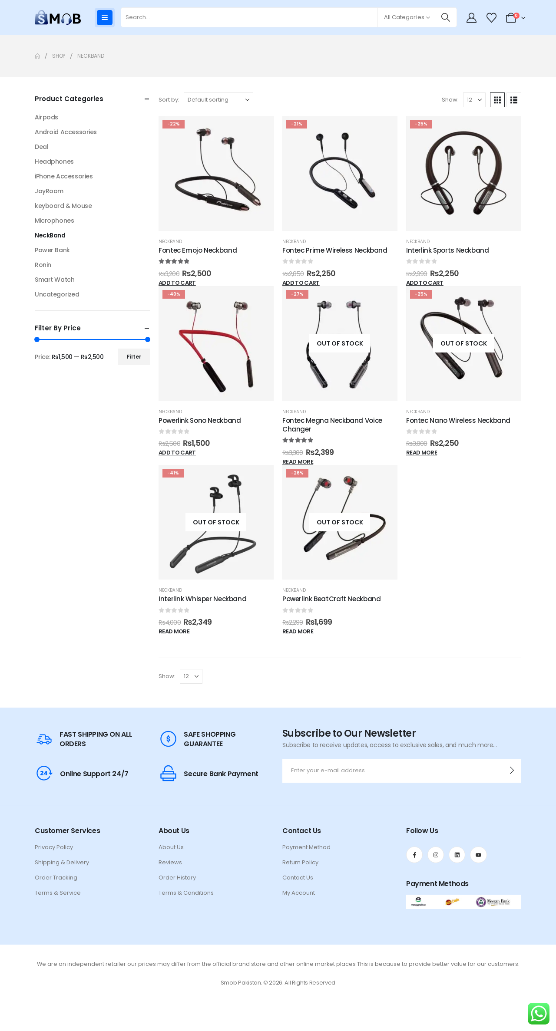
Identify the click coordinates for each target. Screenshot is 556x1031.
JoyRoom (49, 191)
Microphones (54, 220)
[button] (497, 99)
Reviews (170, 862)
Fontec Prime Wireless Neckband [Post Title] (334, 250)
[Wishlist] (491, 18)
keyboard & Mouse (63, 205)
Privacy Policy (54, 847)
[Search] (446, 17)
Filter (134, 356)
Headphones (54, 161)
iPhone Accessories (64, 176)
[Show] (474, 99)
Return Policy (300, 862)
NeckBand (170, 241)
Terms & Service (58, 893)
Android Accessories (66, 132)
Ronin (43, 264)
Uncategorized (57, 294)
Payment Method (306, 847)
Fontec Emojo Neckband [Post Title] (198, 250)
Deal (41, 146)
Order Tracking (56, 877)
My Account (298, 893)
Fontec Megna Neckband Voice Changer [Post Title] (332, 425)
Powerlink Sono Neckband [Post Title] (200, 420)
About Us (171, 847)
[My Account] (472, 18)
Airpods (46, 117)
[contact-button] (512, 771)
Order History (177, 877)
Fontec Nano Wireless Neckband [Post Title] (458, 420)
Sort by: (169, 100)
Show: (450, 100)
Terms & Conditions (186, 893)
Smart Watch (54, 279)
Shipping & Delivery (62, 862)
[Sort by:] (218, 99)
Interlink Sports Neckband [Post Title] (447, 250)
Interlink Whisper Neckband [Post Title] (202, 598)
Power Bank (52, 250)
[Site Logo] (58, 17)
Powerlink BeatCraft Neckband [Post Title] (331, 598)
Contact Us (297, 877)
